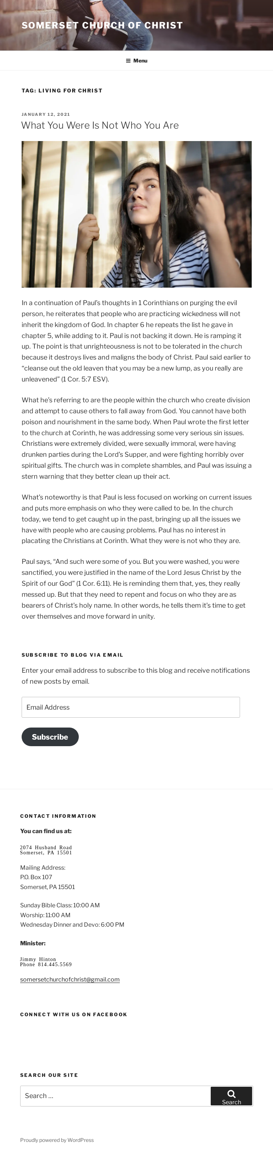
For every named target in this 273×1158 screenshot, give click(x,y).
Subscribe (50, 736)
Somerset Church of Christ (103, 25)
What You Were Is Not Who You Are (100, 125)
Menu (136, 60)
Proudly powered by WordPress (57, 1140)
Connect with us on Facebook (74, 1014)
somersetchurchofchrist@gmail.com (70, 979)
